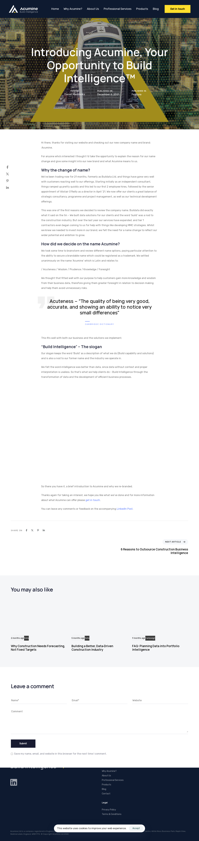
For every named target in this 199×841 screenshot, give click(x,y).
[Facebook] (10, 167)
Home (55, 9)
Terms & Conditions (111, 814)
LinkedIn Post (125, 508)
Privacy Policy (109, 809)
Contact (106, 793)
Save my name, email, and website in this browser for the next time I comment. (60, 753)
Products (142, 9)
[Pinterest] (10, 180)
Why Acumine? (73, 9)
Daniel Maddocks (74, 94)
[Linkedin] (10, 187)
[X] (10, 174)
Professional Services (117, 9)
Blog (156, 9)
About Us (93, 9)
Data (26, 638)
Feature (136, 94)
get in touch (93, 500)
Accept (136, 828)
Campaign (150, 638)
